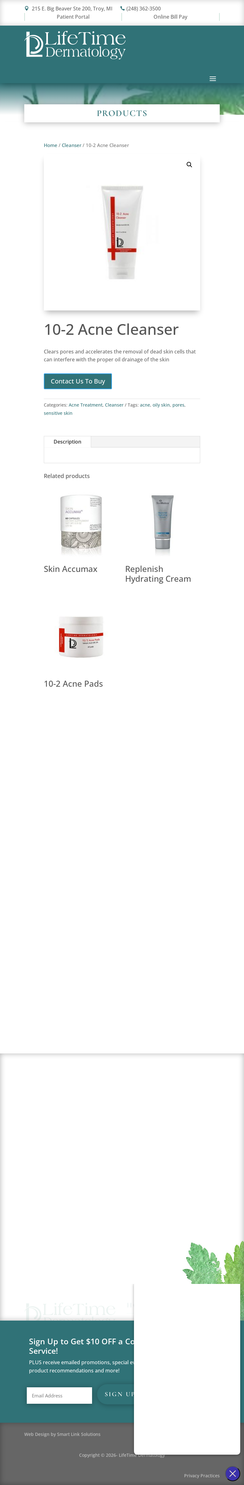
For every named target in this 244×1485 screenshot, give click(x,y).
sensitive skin (58, 413)
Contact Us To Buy (78, 381)
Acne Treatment (85, 405)
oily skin (161, 405)
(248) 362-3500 (140, 8)
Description (67, 441)
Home (50, 145)
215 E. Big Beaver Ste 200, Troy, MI (68, 8)
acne (145, 405)
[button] (189, 164)
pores (178, 405)
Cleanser (71, 145)
